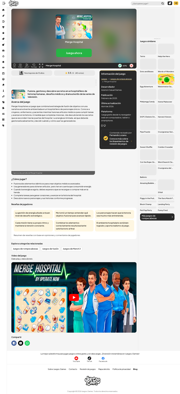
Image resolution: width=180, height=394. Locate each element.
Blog (135, 369)
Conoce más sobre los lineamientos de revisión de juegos (121, 141)
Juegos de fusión (50, 248)
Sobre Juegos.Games (57, 369)
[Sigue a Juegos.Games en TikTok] (89, 359)
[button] (74, 53)
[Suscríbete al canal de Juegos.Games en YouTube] (76, 359)
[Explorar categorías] (170, 3)
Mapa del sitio (104, 369)
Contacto (73, 369)
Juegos (104, 79)
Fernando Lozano (118, 135)
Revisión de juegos (88, 369)
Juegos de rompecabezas (121, 79)
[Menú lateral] (4, 3)
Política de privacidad (121, 369)
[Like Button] (120, 65)
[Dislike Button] (131, 65)
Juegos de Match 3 (72, 248)
